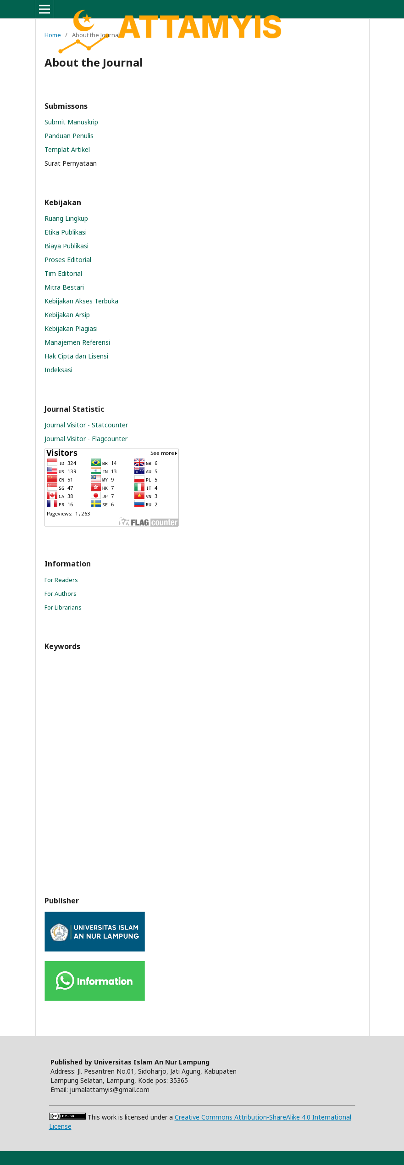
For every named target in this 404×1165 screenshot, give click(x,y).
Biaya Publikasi (66, 245)
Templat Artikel (67, 149)
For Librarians (63, 607)
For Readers (61, 580)
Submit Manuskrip (71, 122)
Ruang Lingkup (66, 218)
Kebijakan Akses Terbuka (81, 301)
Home (52, 35)
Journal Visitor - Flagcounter (85, 438)
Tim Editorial (63, 273)
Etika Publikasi (65, 232)
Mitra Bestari (64, 287)
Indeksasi (58, 369)
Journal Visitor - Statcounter (86, 424)
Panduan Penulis (69, 135)
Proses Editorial (67, 259)
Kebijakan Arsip (67, 314)
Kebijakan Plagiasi (71, 328)
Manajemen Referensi (77, 342)
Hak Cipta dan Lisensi (76, 356)
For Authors (60, 593)
